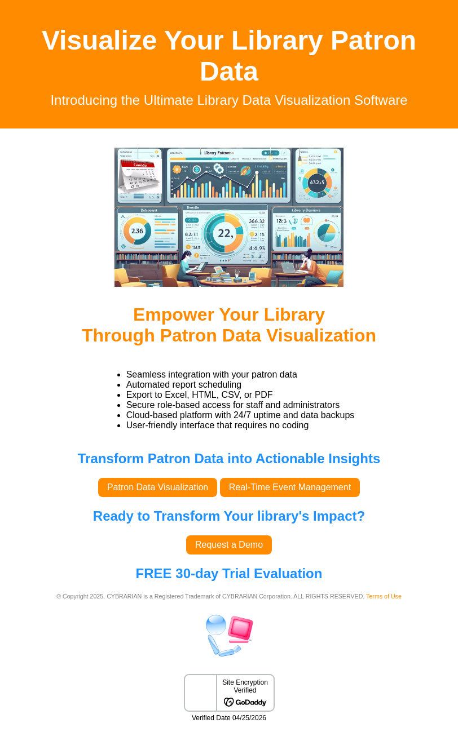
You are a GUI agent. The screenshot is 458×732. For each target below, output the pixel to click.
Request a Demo (229, 544)
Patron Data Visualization (157, 487)
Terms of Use (384, 596)
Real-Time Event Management (290, 487)
